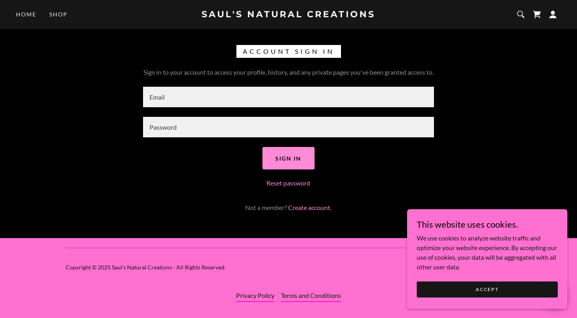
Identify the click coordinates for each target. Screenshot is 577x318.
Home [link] (26, 14)
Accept (487, 306)
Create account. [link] (309, 207)
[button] (553, 14)
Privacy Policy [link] (255, 295)
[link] (288, 14)
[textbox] (288, 97)
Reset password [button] (288, 183)
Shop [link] (58, 14)
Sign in (288, 158)
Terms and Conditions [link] (311, 295)
